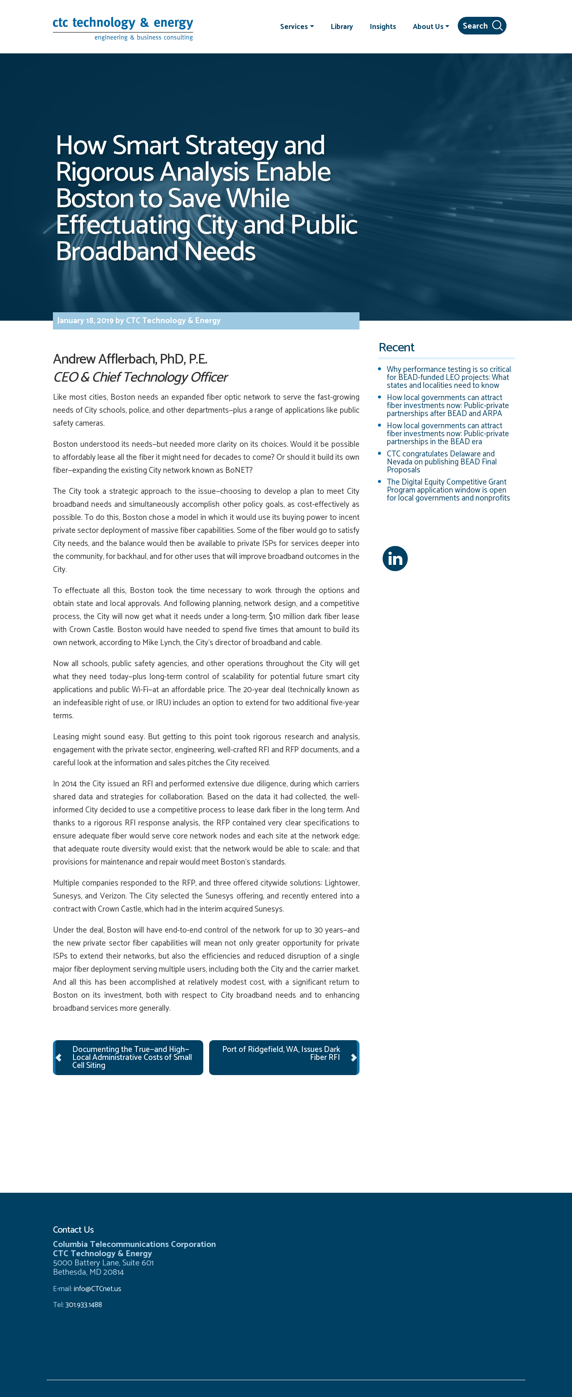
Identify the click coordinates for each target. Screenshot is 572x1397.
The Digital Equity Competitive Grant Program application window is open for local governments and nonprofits (448, 490)
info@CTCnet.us (97, 1289)
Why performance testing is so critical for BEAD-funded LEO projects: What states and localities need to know (449, 377)
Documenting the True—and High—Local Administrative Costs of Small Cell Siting (132, 1057)
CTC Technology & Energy (172, 320)
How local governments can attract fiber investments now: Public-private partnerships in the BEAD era (448, 433)
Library (342, 26)
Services (294, 26)
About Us (428, 26)
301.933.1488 (83, 1305)
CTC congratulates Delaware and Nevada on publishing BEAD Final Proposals (442, 462)
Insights (383, 26)
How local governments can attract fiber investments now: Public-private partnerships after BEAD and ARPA (448, 405)
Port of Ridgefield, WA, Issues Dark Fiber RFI (281, 1053)
